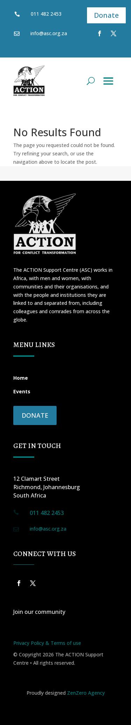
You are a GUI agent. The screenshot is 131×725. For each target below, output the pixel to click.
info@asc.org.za (48, 528)
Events (21, 391)
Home (20, 378)
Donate (106, 15)
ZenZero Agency (86, 692)
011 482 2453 (46, 13)
